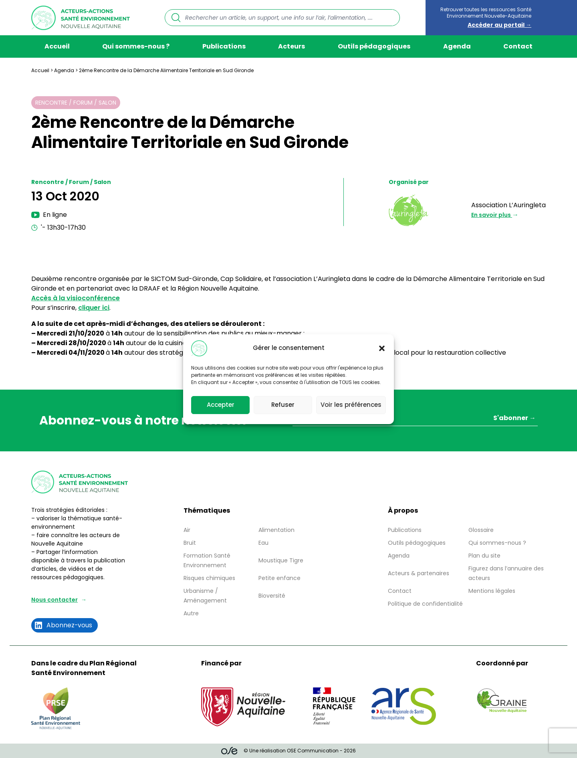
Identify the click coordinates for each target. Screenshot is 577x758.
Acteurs (291, 46)
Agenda (457, 46)
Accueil (57, 46)
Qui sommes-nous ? (135, 46)
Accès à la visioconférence (75, 298)
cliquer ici (93, 307)
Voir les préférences (351, 404)
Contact (518, 46)
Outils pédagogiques (374, 46)
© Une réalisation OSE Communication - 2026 (288, 751)
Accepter (220, 404)
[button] (382, 348)
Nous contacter (54, 600)
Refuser (283, 404)
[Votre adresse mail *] (415, 419)
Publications (224, 46)
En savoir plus (491, 215)
